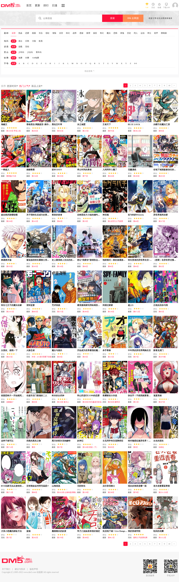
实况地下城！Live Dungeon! (115, 531)
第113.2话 (162, 538)
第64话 (136, 221)
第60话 (34, 402)
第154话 (35, 176)
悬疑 (81, 33)
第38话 (59, 357)
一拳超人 (5, 170)
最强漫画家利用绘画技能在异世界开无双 (95, 305)
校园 (34, 33)
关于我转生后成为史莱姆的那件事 (41, 215)
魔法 (109, 33)
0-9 (135, 63)
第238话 (111, 492)
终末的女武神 (58, 395)
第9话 (135, 447)
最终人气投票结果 (140, 538)
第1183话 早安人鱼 (13, 131)
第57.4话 (9, 447)
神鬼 (122, 33)
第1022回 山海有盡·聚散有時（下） (71, 492)
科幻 (68, 33)
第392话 (60, 131)
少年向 (21, 52)
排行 (46, 5)
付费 (27, 58)
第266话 (35, 131)
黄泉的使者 (57, 215)
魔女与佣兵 (57, 350)
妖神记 (80, 441)
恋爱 (27, 33)
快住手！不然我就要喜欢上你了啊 (143, 395)
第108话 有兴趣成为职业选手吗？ (95, 402)
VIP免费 (35, 58)
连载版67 (9, 402)
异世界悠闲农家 (160, 215)
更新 (37, 5)
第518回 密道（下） (90, 447)
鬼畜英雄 (157, 395)
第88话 (34, 492)
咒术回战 (56, 305)
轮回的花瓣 (158, 531)
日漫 (54, 5)
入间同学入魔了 (110, 170)
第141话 (35, 221)
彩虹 (47, 33)
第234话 (9, 221)
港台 (20, 41)
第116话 (60, 266)
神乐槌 (106, 215)
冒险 (54, 33)
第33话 (85, 221)
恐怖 (115, 33)
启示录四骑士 (109, 486)
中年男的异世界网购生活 (139, 350)
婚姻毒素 (30, 170)
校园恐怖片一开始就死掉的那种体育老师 (19, 395)
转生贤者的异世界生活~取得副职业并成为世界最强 (151, 260)
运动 (142, 33)
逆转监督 (30, 305)
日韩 (27, 41)
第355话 (9, 266)
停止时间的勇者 (84, 170)
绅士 (149, 33)
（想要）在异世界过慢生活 (165, 260)
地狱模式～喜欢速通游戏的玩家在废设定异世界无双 (126, 260)
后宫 (61, 33)
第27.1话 (9, 492)
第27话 (59, 447)
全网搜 (133, 18)
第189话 (136, 176)
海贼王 (4, 124)
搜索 (112, 18)
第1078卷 (162, 357)
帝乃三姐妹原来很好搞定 (88, 531)
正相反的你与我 (160, 305)
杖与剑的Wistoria (136, 215)
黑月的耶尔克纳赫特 (61, 441)
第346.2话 (137, 131)
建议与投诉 (20, 569)
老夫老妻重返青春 (161, 486)
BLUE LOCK (134, 124)
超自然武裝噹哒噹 (9, 215)
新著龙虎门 (158, 350)
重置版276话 (11, 176)
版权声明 (34, 569)
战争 (75, 33)
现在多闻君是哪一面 (137, 486)
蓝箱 (28, 531)
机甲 (156, 33)
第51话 (136, 402)
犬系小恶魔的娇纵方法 (11, 531)
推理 (88, 33)
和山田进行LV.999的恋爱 (88, 395)
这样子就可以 (7, 441)
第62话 (161, 266)
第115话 (85, 131)
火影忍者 (30, 350)
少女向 (30, 52)
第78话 (136, 492)
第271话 (60, 312)
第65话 (161, 312)
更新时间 (12, 86)
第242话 (35, 538)
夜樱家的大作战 (110, 395)
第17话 (9, 538)
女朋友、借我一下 (9, 350)
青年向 (39, 52)
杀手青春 (107, 350)
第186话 (85, 312)
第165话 (35, 266)
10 (169, 85)
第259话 (60, 176)
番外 (33, 447)
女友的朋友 (158, 441)
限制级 (164, 33)
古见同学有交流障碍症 (113, 441)
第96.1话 (111, 538)
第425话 (9, 357)
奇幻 (102, 33)
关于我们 (6, 569)
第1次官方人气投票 (115, 221)
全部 (13, 33)
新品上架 (37, 86)
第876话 (111, 131)
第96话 (161, 131)
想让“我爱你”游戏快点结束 (89, 260)
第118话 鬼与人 (63, 402)
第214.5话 (10, 312)
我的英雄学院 (134, 531)
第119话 (85, 492)
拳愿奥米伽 (6, 260)
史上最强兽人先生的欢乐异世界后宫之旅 (70, 260)
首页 (29, 5)
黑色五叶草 (57, 124)
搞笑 (95, 33)
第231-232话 (163, 492)
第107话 (162, 402)
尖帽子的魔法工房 (161, 124)
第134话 (111, 312)
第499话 (111, 447)
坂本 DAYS (57, 170)
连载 (20, 46)
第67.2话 (136, 312)
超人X (131, 305)
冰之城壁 (81, 124)
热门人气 (24, 86)
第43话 (85, 357)
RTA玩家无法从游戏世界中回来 (15, 486)
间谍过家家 (108, 305)
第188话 (85, 538)
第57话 (136, 357)
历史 (129, 33)
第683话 (35, 312)
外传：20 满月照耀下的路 (42, 357)
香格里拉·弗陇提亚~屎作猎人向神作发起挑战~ (47, 124)
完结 (27, 46)
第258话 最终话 (114, 402)
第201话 (162, 176)
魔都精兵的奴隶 (59, 531)
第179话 (60, 538)
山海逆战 (56, 486)
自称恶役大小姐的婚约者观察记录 (92, 215)
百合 (41, 33)
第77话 (85, 176)
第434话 (111, 176)
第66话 (85, 266)
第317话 (162, 221)
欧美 (41, 41)
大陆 (34, 41)
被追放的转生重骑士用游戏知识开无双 (44, 260)
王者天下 (107, 124)
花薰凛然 (132, 170)
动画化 (161, 447)
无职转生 (81, 486)
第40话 (59, 221)
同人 (136, 33)
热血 (20, 33)
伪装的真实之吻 (33, 441)
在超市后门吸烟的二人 (36, 395)
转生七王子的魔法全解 (11, 305)
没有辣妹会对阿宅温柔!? (37, 486)
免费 (20, 58)
